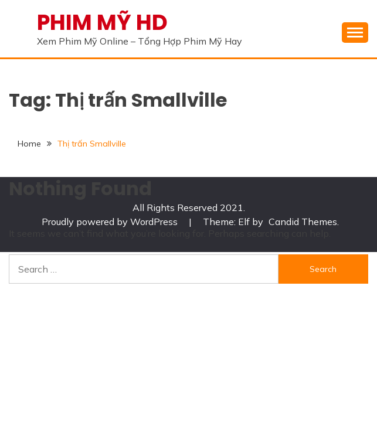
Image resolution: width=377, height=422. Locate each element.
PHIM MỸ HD (102, 22)
